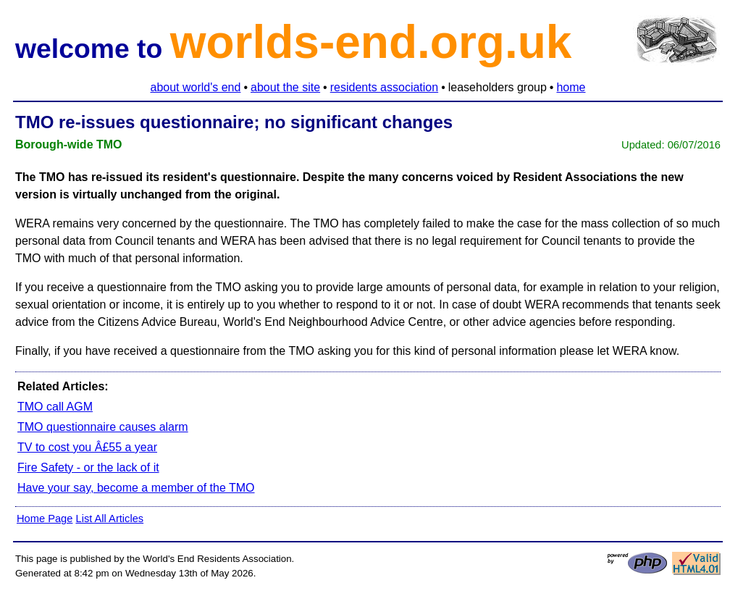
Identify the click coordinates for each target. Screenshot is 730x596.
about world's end (196, 87)
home (570, 87)
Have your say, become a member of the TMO (136, 488)
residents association (384, 87)
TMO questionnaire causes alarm (102, 427)
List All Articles (109, 518)
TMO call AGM (55, 406)
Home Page (44, 518)
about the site (285, 87)
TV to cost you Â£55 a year (87, 447)
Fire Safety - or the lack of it (88, 467)
